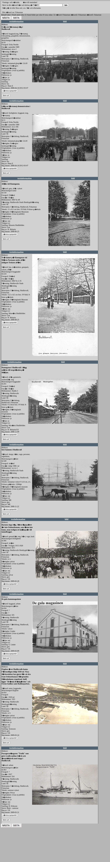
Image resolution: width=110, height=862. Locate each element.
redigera (35, 85)
